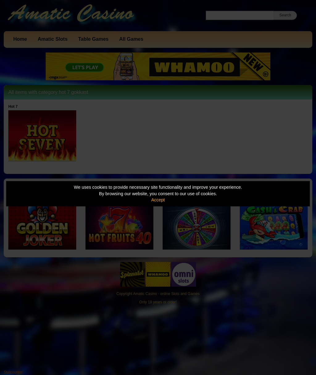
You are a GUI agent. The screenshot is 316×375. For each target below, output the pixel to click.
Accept (158, 199)
